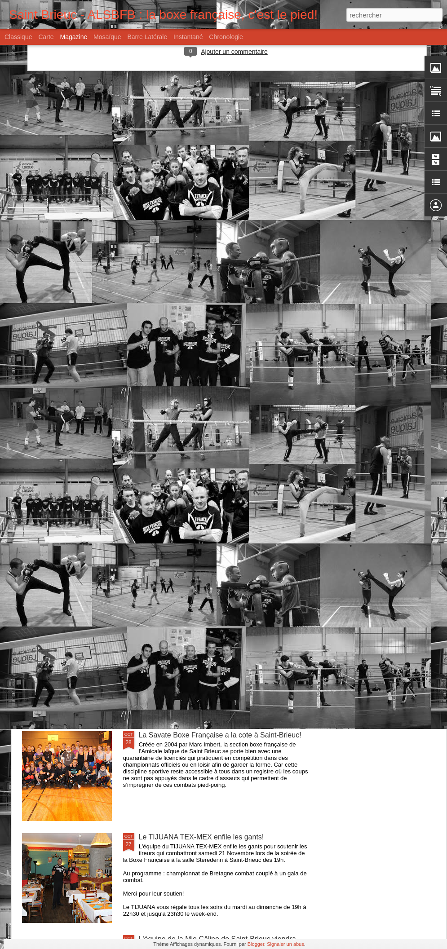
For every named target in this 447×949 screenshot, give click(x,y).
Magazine (74, 36)
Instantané (188, 36)
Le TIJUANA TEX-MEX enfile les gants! (201, 837)
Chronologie (226, 36)
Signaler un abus (285, 944)
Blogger (256, 944)
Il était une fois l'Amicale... (180, 633)
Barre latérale (147, 36)
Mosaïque (107, 36)
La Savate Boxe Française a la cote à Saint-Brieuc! (220, 735)
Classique (18, 36)
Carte (45, 36)
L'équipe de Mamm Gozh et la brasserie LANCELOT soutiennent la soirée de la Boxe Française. (222, 535)
